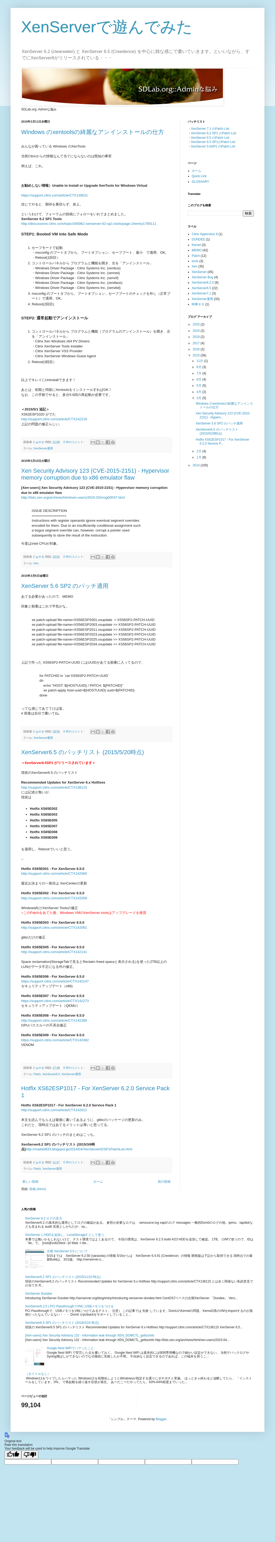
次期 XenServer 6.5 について (67, 1251)
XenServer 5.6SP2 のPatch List (213, 146)
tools (195, 261)
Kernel (196, 245)
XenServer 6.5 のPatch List (210, 138)
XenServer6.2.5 (203, 282)
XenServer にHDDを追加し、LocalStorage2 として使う (64, 1235)
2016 (197, 349)
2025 (197, 324)
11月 (200, 361)
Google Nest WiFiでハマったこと (70, 1348)
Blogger (161, 1419)
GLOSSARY (200, 182)
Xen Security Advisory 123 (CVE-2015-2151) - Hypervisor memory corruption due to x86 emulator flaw (95, 474)
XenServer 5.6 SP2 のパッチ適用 (64, 586)
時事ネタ (198, 304)
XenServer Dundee (38, 1293)
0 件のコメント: (74, 442)
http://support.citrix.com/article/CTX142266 (54, 1020)
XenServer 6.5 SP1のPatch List (213, 142)
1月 (199, 457)
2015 (197, 355)
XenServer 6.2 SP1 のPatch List (213, 133)
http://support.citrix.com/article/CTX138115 (54, 787)
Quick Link (199, 176)
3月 (199, 398)
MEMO (196, 250)
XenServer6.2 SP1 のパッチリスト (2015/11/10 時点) (62, 1277)
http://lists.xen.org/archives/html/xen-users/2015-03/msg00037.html (73, 497)
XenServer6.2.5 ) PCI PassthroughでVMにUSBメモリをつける (69, 1306)
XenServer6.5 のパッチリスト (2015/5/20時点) (82, 752)
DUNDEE (198, 239)
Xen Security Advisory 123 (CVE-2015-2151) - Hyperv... (223, 415)
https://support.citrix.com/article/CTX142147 (55, 981)
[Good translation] (12, 1454)
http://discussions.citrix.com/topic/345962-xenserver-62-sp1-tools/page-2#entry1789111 (89, 224)
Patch (37, 1074)
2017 (197, 343)
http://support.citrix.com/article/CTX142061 (54, 927)
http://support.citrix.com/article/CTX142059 (54, 898)
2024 (197, 331)
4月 (199, 392)
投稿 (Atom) (37, 1189)
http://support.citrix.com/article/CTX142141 (54, 952)
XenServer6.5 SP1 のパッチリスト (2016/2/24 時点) (62, 1323)
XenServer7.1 (201, 293)
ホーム (98, 1181)
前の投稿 (164, 1181)
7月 (199, 373)
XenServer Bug (202, 277)
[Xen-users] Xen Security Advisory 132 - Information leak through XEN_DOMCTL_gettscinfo (89, 1335)
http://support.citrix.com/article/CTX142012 (54, 1110)
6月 (199, 379)
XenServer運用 (43, 448)
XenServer (199, 272)
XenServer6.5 (51, 1074)
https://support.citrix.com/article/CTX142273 (55, 1001)
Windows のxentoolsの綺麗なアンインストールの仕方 (92, 132)
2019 (197, 337)
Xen (36, 563)
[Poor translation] (29, 1454)
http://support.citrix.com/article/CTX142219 (54, 419)
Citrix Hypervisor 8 (205, 234)
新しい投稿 (30, 1181)
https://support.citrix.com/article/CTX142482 (55, 1040)
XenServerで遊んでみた (106, 27)
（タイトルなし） (38, 1374)
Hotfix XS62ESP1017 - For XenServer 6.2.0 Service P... (222, 441)
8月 (199, 367)
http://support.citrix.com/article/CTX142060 (54, 873)
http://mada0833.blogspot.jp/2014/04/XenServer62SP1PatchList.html (79, 1149)
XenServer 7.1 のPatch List (210, 129)
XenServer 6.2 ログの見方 (43, 1218)
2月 (199, 451)
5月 (199, 385)
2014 (197, 465)
